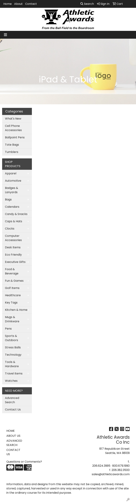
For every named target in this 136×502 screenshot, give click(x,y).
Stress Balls (13, 347)
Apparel (10, 173)
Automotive (13, 181)
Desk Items (13, 247)
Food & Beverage (11, 271)
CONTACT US (13, 452)
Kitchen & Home (16, 310)
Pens (8, 329)
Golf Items (12, 288)
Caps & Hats (13, 221)
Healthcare (13, 295)
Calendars (12, 207)
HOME (10, 431)
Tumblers (11, 152)
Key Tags (11, 302)
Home (7, 4)
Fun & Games (14, 281)
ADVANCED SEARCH (14, 443)
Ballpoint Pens (15, 137)
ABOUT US (13, 436)
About (18, 4)
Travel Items (13, 373)
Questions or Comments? (24, 462)
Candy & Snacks (16, 214)
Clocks (9, 229)
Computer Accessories (13, 238)
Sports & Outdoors (11, 338)
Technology (13, 355)
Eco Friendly (13, 255)
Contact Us (13, 409)
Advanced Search (12, 400)
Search (87, 4)
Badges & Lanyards (11, 190)
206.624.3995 (101, 466)
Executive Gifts (15, 262)
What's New (13, 119)
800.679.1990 (121, 466)
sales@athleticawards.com (111, 474)
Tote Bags (12, 145)
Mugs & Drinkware (12, 319)
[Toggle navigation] (5, 34)
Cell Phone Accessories (13, 128)
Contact (31, 4)
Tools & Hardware (12, 364)
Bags (8, 199)
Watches (11, 381)
